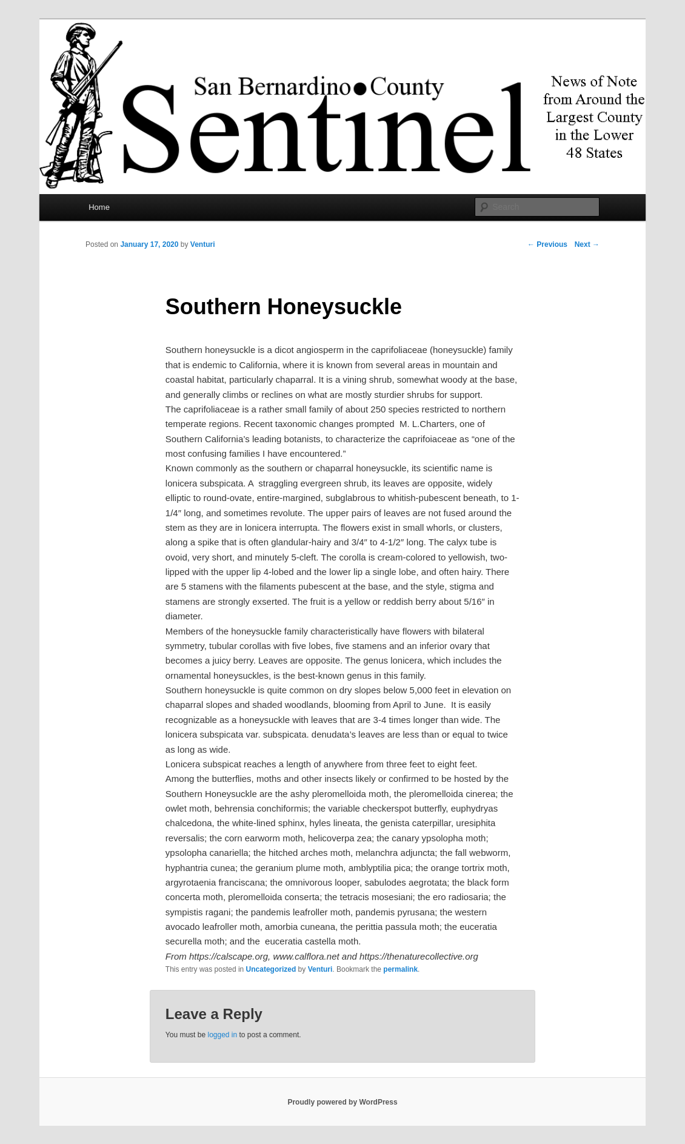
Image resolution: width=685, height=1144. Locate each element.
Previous (547, 244)
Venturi (202, 244)
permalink (400, 969)
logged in (222, 1035)
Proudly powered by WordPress (342, 1102)
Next (587, 244)
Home (99, 207)
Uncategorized (271, 969)
